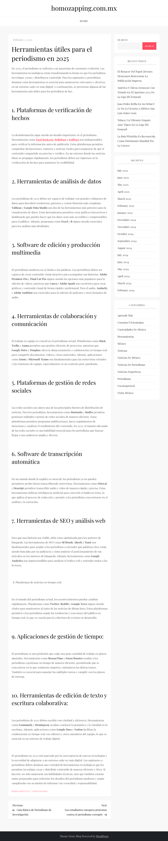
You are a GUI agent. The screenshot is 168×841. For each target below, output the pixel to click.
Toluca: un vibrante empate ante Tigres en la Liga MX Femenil (134, 124)
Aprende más (125, 315)
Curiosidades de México (131, 329)
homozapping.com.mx (84, 8)
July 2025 (122, 170)
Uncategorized (126, 386)
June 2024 (123, 262)
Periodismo (40, 791)
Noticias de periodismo (131, 364)
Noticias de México (128, 357)
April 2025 (123, 191)
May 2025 (122, 184)
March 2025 (124, 198)
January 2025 (125, 212)
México (121, 343)
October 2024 (125, 234)
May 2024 (123, 269)
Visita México (125, 393)
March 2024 (124, 283)
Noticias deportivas (129, 371)
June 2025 (123, 177)
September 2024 (126, 241)
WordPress (102, 836)
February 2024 (125, 290)
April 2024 (123, 276)
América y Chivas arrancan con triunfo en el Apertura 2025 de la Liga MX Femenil (136, 92)
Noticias (122, 350)
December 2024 (126, 220)
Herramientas (21, 791)
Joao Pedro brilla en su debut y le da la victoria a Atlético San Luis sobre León (136, 108)
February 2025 (125, 205)
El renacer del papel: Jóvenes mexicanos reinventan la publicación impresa (134, 76)
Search (122, 39)
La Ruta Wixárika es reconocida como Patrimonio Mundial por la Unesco (136, 141)
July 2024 (122, 255)
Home (84, 21)
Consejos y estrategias (130, 322)
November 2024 (126, 227)
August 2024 (124, 248)
